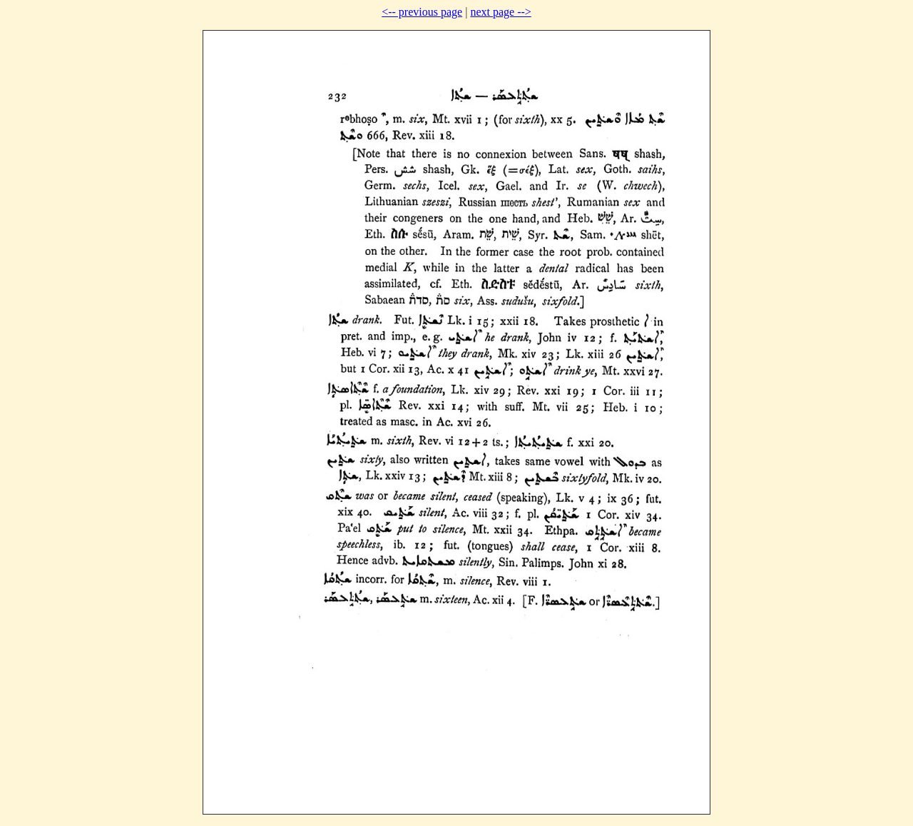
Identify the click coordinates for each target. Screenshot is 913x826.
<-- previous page (422, 12)
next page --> (500, 12)
